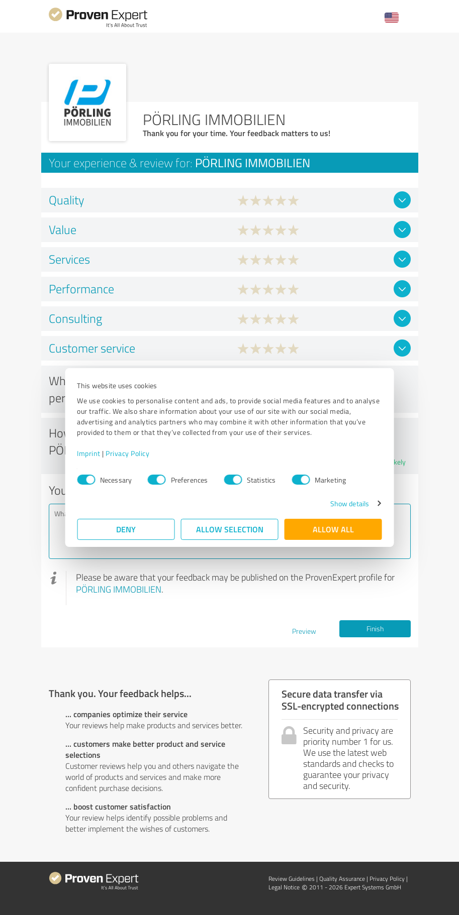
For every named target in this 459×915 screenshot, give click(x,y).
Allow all (333, 529)
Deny (126, 529)
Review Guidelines (291, 878)
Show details (349, 503)
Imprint (89, 453)
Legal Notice (284, 887)
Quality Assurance (342, 878)
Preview (304, 631)
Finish (375, 628)
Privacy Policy (128, 453)
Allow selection (229, 529)
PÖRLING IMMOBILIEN (118, 589)
